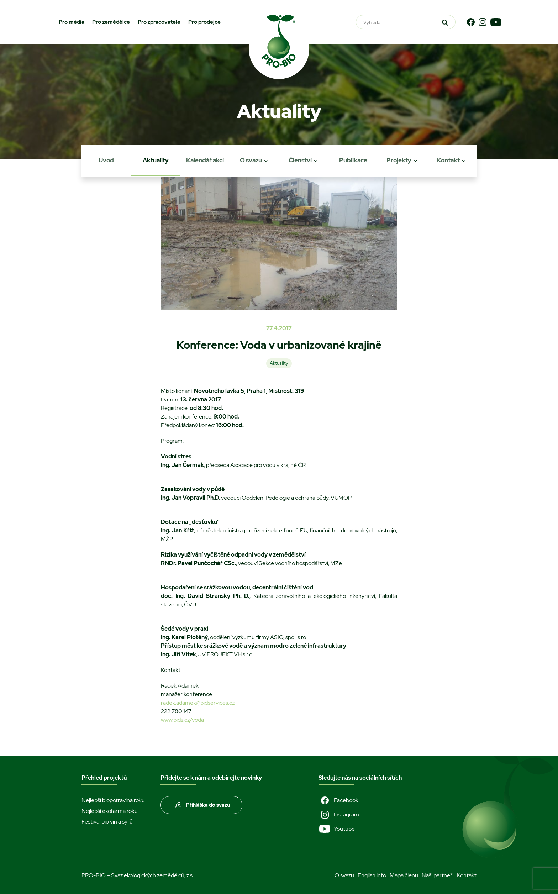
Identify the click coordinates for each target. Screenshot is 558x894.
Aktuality (156, 160)
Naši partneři (437, 875)
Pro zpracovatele (159, 22)
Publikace (353, 160)
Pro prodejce (204, 22)
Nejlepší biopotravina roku (113, 800)
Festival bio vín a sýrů (107, 821)
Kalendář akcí (205, 160)
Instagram (339, 815)
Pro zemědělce (111, 22)
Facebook (338, 800)
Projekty (398, 160)
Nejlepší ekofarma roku (109, 811)
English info (372, 875)
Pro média (71, 22)
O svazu (251, 160)
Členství (300, 160)
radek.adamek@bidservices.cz (198, 702)
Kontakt (448, 160)
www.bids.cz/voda (182, 720)
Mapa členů (404, 875)
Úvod (106, 160)
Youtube (337, 829)
